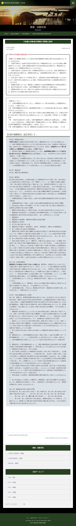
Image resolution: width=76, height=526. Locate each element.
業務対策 (11, 463)
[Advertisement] (38, 417)
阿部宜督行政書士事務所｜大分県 (14, 3)
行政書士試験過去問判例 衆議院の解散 (18, 435)
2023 (9, 487)
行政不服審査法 (10, 49)
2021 (9, 497)
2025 (9, 477)
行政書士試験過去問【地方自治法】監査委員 (56, 438)
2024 (9, 482)
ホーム (27, 517)
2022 (9, 492)
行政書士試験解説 (10, 47)
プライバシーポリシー (43, 517)
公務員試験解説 (13, 458)
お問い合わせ (33, 517)
